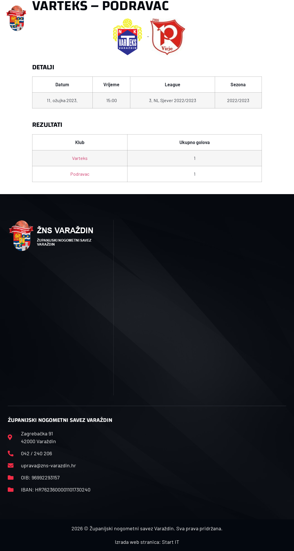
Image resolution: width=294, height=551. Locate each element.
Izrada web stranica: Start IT (147, 542)
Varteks (80, 158)
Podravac (79, 174)
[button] (97, 18)
